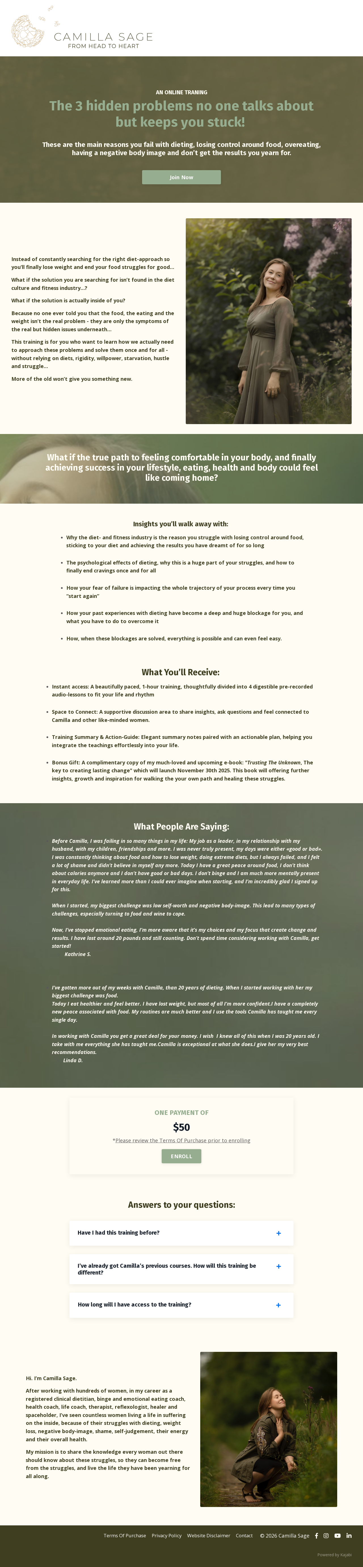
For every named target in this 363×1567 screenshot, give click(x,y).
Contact (244, 1539)
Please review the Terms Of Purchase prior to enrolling (182, 1143)
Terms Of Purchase (114, 1539)
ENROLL (181, 1159)
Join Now (181, 177)
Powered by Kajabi (334, 1558)
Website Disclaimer (205, 1539)
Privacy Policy (159, 1539)
